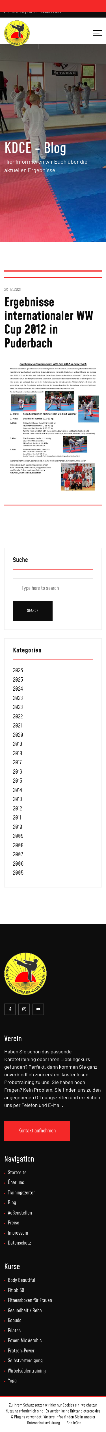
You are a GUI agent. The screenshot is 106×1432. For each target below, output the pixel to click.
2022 (18, 717)
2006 (18, 864)
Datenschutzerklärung (43, 1423)
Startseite (17, 1172)
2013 (17, 799)
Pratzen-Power (21, 1351)
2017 (17, 763)
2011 (17, 818)
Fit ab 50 (16, 1290)
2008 (18, 846)
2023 (18, 698)
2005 (18, 873)
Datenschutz (19, 1243)
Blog (12, 1203)
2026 (18, 671)
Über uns (16, 1182)
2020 (18, 735)
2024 (18, 689)
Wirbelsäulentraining (27, 1371)
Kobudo (14, 1320)
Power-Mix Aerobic (25, 1340)
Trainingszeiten (22, 1193)
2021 (17, 726)
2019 (17, 744)
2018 (17, 753)
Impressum (18, 1233)
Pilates (14, 1331)
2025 (18, 680)
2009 (18, 836)
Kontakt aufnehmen (37, 1130)
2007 (18, 855)
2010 (17, 827)
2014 (17, 790)
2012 (17, 809)
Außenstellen (20, 1213)
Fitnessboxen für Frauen (30, 1300)
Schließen (74, 1423)
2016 (17, 772)
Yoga (12, 1381)
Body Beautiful (21, 1280)
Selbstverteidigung (25, 1361)
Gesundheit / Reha (25, 1310)
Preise (13, 1223)
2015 (17, 781)
